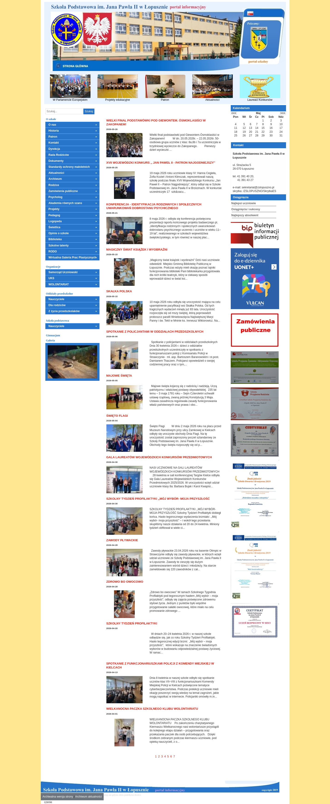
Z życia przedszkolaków (64, 311)
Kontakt (54, 142)
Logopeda (55, 221)
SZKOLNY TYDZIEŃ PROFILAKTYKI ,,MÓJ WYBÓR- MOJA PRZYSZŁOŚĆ (158, 498)
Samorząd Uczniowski (63, 272)
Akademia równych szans (65, 203)
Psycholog (56, 197)
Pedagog (54, 215)
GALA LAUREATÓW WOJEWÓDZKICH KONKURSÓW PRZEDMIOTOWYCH (159, 457)
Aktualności (212, 87)
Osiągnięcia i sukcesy (245, 209)
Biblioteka (55, 239)
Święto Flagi (117, 415)
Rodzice (54, 185)
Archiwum (55, 178)
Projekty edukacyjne (117, 87)
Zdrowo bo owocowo (124, 581)
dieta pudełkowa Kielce (130, 795)
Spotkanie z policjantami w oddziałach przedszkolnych (155, 331)
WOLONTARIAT (59, 284)
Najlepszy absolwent (244, 215)
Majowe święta (119, 375)
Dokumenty (56, 161)
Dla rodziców (57, 305)
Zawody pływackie (122, 540)
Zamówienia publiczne (63, 191)
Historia (54, 130)
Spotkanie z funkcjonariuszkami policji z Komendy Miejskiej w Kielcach (160, 665)
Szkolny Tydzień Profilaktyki (131, 623)
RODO (53, 251)
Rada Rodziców (59, 155)
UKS (51, 278)
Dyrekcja (54, 149)
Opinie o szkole (59, 233)
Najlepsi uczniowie (243, 203)
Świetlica (54, 227)
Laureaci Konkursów (260, 87)
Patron (165, 87)
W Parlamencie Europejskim (70, 87)
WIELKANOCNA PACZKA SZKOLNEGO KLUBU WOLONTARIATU (152, 708)
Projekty (54, 209)
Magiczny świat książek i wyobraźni (136, 249)
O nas (52, 124)
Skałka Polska (119, 291)
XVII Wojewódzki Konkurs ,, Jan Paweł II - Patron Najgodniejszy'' (160, 162)
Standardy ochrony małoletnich (69, 166)
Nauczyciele (56, 299)
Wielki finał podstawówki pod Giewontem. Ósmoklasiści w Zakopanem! (156, 122)
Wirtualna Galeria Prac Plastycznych (72, 257)
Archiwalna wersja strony (58, 796)
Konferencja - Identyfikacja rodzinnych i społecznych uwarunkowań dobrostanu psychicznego (154, 206)
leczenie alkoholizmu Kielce (172, 795)
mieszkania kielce (150, 795)
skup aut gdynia (111, 795)
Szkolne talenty (59, 245)
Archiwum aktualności (88, 796)
